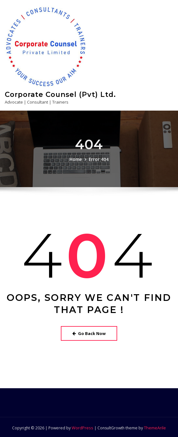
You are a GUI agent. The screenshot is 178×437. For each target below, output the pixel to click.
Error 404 (98, 163)
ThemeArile (154, 426)
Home (76, 163)
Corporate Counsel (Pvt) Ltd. (59, 94)
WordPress (83, 426)
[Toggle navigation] (164, 96)
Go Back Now (89, 332)
